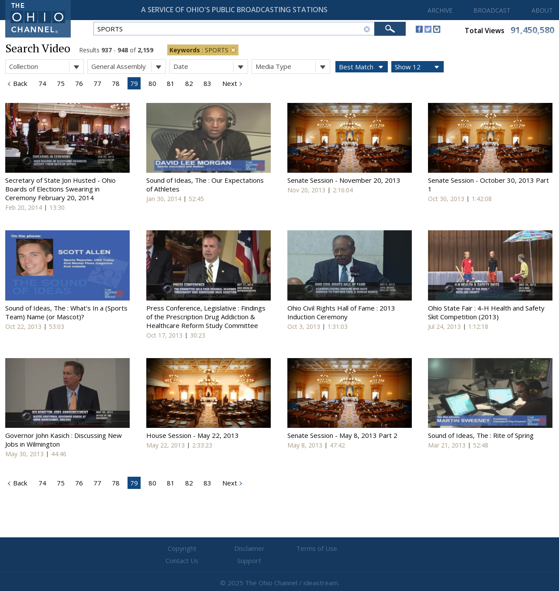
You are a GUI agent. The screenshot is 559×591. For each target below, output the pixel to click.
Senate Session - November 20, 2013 (343, 180)
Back (19, 83)
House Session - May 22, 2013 (192, 435)
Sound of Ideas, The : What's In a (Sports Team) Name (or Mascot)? (66, 312)
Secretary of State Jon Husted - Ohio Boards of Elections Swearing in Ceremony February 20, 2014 (60, 189)
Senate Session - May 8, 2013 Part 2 (342, 435)
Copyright (175, 548)
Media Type (292, 66)
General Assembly (128, 66)
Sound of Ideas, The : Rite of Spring (481, 435)
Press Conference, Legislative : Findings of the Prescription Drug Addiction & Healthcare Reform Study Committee (206, 317)
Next (229, 83)
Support (385, 548)
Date (210, 66)
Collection (46, 66)
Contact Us (332, 548)
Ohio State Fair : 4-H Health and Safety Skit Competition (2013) (486, 312)
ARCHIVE (440, 10)
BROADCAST (492, 10)
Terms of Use (279, 548)
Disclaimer (227, 548)
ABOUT (542, 10)
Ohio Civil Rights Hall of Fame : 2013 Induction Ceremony (341, 312)
